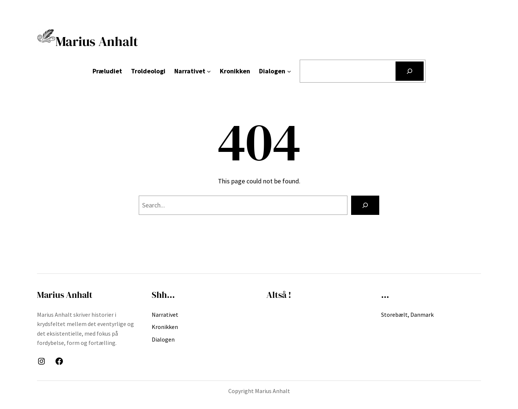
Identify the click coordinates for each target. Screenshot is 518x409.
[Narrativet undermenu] (209, 71)
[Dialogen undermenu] (289, 71)
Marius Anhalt (87, 41)
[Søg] (410, 71)
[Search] (365, 205)
